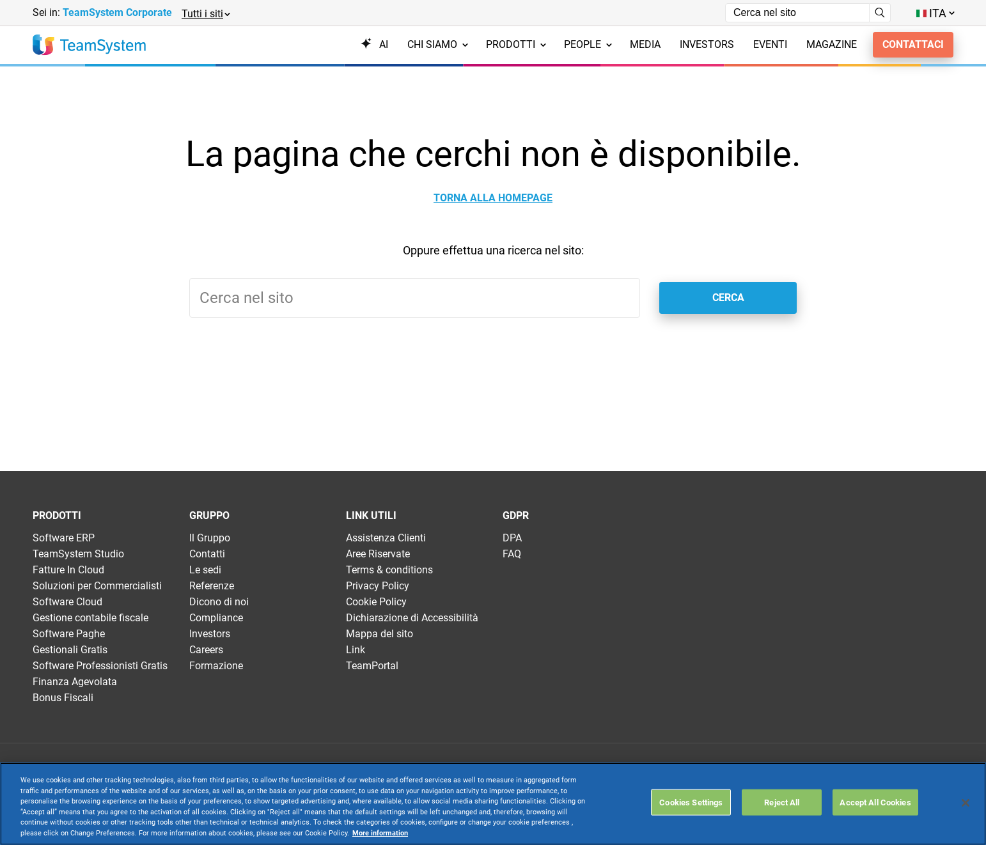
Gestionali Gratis (70, 650)
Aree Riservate (378, 554)
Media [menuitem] (645, 44)
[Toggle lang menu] (934, 13)
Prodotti (516, 44)
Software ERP (64, 538)
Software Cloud (67, 602)
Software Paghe (69, 634)
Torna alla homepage (493, 198)
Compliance (216, 618)
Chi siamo (437, 44)
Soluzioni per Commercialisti (97, 586)
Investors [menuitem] (707, 44)
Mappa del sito (379, 634)
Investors (209, 634)
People (588, 44)
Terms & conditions (389, 570)
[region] (493, 804)
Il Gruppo (209, 538)
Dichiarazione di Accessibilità (412, 618)
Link (355, 650)
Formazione (216, 666)
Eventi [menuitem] (770, 44)
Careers (206, 650)
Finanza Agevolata (75, 682)
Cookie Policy (376, 602)
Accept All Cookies (875, 802)
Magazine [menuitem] (831, 44)
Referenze (211, 586)
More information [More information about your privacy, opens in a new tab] (380, 833)
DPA (512, 538)
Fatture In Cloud (68, 570)
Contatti (207, 554)
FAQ (512, 554)
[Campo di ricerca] (797, 12)
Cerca (728, 297)
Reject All (781, 802)
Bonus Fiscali (63, 698)
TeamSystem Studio (78, 554)
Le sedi (205, 570)
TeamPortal (372, 666)
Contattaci (913, 44)
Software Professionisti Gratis (100, 666)
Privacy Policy (377, 586)
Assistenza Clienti (386, 538)
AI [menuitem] (374, 44)
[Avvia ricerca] (880, 12)
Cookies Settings (691, 802)
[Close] (965, 803)
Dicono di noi (219, 602)
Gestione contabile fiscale (90, 618)
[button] (205, 13)
